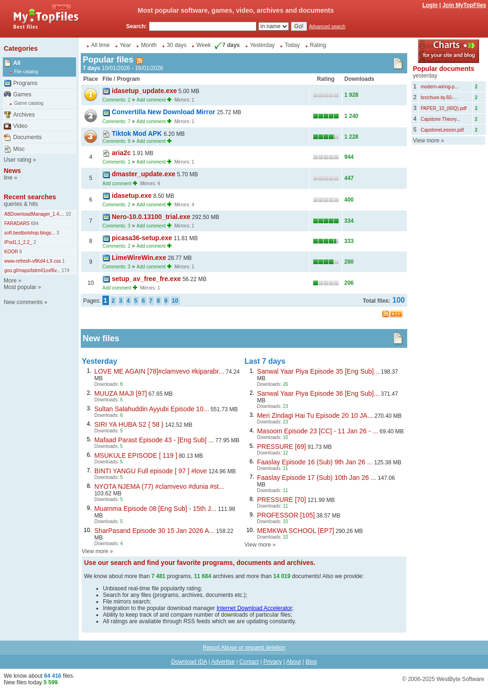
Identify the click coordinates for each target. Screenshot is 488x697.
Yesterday (262, 45)
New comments (23, 302)
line (8, 177)
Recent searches (30, 197)
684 (34, 223)
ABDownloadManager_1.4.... (34, 214)
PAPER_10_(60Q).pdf (444, 108)
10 (67, 214)
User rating (17, 160)
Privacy (272, 661)
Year (125, 45)
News (12, 170)
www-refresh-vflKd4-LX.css (32, 261)
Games (22, 94)
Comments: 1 (116, 161)
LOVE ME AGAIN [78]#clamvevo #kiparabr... (159, 371)
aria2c (121, 153)
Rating (318, 45)
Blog (311, 661)
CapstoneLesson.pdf (442, 130)
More (10, 280)
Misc (19, 149)
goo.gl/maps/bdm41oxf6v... (32, 270)
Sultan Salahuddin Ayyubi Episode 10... (151, 409)
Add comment (151, 99)
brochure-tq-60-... (439, 97)
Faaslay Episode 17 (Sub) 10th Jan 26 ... (316, 477)
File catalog (26, 71)
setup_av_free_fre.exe (146, 278)
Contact (249, 661)
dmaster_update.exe (143, 174)
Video (20, 126)
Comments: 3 (116, 225)
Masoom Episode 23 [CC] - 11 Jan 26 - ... (317, 431)
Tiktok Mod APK (137, 133)
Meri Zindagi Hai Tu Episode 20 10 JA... (315, 415)
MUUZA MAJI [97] (120, 393)
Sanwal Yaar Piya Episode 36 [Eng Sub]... (318, 393)
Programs (25, 83)
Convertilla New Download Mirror (164, 112)
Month (148, 45)
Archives (24, 114)
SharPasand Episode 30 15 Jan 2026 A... (154, 530)
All (16, 63)
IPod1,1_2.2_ (18, 242)
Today (292, 45)
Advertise (223, 661)
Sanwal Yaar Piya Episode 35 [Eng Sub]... (318, 371)
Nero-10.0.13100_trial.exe (151, 216)
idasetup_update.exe (144, 90)
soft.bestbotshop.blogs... (29, 232)
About (293, 661)
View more (95, 551)
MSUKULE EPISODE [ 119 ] (136, 455)
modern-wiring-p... (440, 86)
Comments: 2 (116, 99)
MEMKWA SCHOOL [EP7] (295, 530)
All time (100, 45)
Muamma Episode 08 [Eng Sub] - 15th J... (155, 508)
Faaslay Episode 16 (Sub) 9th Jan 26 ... (314, 462)
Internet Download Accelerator (254, 608)
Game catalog (28, 103)
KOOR (11, 251)
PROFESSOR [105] (286, 515)
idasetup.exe (132, 195)
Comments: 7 (116, 121)
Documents (27, 137)
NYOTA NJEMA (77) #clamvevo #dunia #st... (159, 486)
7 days (226, 45)
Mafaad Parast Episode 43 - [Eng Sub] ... (154, 440)
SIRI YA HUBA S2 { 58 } (128, 424)
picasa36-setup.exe (142, 238)
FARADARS (17, 223)
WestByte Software (460, 679)
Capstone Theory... (440, 119)
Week (203, 45)
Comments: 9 (116, 141)
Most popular (20, 287)
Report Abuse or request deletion (244, 647)
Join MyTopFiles (464, 5)
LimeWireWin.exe (139, 257)
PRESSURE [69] (281, 446)
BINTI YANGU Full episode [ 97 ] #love (150, 471)
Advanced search (327, 26)
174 (64, 270)
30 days (176, 45)
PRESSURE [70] (281, 499)
